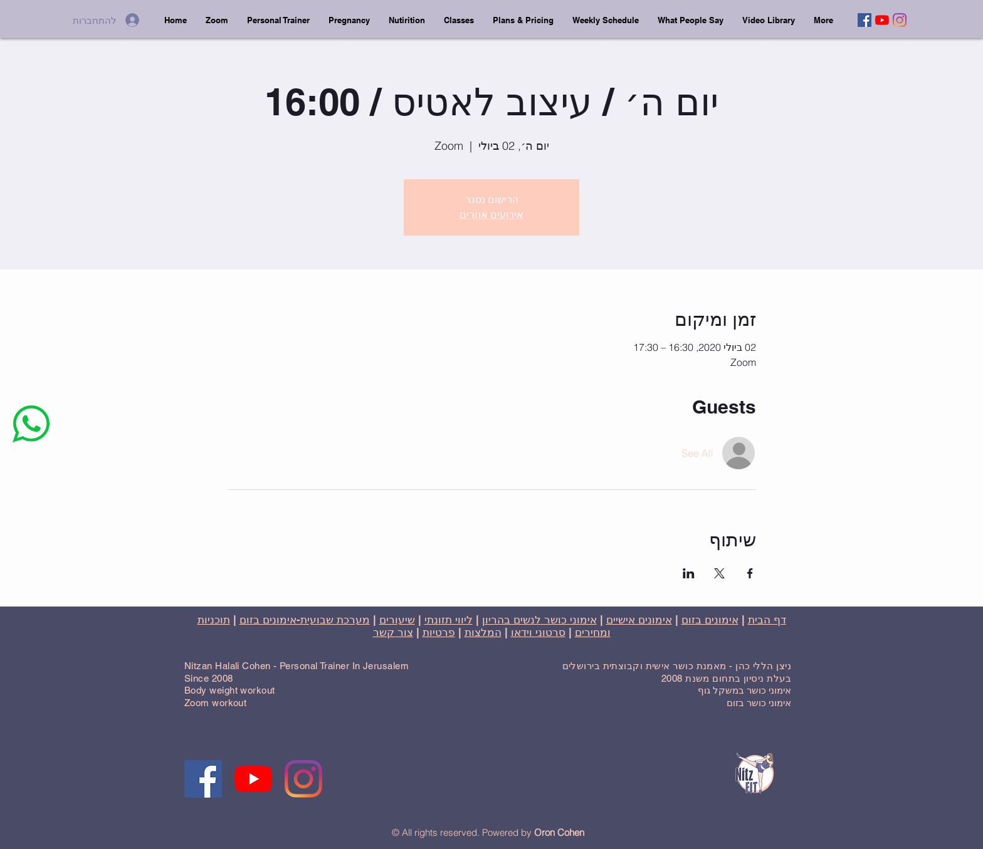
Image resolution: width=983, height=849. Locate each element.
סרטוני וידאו (538, 632)
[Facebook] (864, 20)
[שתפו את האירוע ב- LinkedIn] (689, 573)
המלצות (483, 632)
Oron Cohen (559, 832)
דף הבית (767, 619)
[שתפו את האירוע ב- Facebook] (750, 573)
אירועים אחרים (491, 215)
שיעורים (397, 619)
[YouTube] (882, 20)
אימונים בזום (710, 619)
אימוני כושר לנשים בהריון (539, 619)
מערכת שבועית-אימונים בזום (304, 619)
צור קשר (393, 632)
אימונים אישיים (639, 619)
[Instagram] (900, 20)
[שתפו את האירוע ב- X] (719, 573)
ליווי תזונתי (448, 619)
